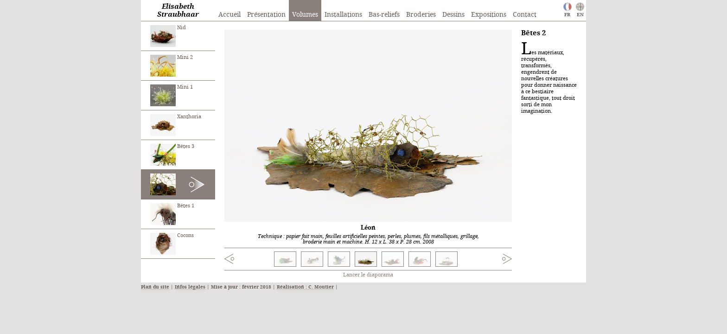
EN (580, 15)
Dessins (453, 15)
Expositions (488, 15)
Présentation (266, 15)
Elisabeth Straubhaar (178, 11)
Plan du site (155, 287)
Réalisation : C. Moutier (305, 287)
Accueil (229, 15)
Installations (343, 15)
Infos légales (190, 287)
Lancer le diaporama (368, 275)
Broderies (421, 15)
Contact (524, 15)
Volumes (305, 15)
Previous (248, 260)
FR (567, 15)
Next (488, 258)
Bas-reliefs (384, 15)
